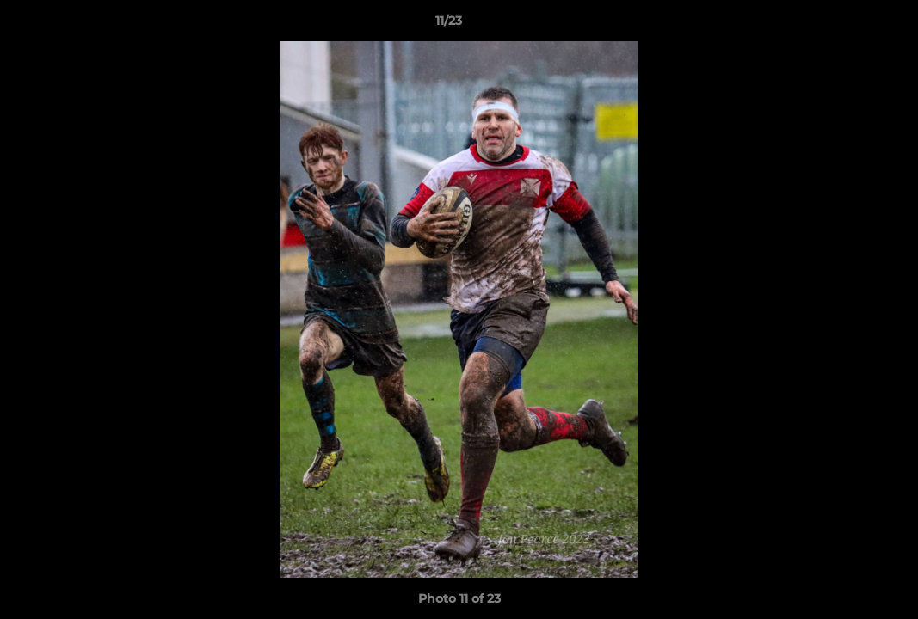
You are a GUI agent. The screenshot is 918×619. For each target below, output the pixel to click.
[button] (845, 25)
